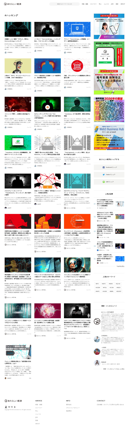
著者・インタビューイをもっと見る (113, 369)
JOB (112, 4)
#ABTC (104, 284)
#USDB (105, 291)
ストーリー (93, 4)
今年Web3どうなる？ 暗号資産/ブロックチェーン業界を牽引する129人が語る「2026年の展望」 (105, 215)
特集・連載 (85, 4)
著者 (117, 4)
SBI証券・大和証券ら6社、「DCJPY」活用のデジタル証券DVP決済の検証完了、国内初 (105, 258)
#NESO (119, 287)
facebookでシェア (111, 167)
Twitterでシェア (110, 174)
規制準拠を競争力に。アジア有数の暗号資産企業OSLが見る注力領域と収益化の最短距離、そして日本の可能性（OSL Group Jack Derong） (105, 230)
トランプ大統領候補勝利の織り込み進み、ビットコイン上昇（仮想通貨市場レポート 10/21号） (105, 245)
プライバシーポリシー (73, 408)
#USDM (98, 287)
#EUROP (119, 291)
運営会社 (69, 404)
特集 (30, 378)
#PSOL (105, 287)
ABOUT (123, 4)
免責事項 (69, 411)
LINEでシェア (110, 182)
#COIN (112, 287)
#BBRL (111, 291)
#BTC (97, 284)
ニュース (106, 4)
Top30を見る (120, 266)
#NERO (111, 284)
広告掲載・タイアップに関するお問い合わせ (110, 404)
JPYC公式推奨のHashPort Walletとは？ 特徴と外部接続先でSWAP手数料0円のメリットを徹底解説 (105, 203)
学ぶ (100, 4)
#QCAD (118, 284)
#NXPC (98, 291)
